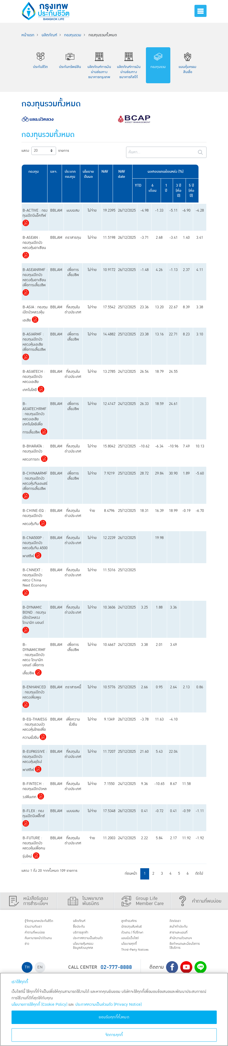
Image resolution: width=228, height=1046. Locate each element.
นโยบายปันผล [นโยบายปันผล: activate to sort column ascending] (90, 174)
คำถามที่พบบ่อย (39, 935)
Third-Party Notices (140, 956)
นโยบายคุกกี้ (132, 949)
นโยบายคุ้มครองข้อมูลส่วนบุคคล (87, 956)
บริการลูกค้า (84, 935)
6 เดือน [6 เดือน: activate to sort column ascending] (157, 188)
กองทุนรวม (72, 35)
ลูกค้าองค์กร (132, 921)
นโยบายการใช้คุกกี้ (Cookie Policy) (39, 1004)
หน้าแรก (27, 35)
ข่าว (29, 949)
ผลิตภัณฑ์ (49, 35)
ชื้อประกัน (81, 928)
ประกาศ (87, 945)
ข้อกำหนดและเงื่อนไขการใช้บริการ (186, 951)
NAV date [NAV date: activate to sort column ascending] (124, 174)
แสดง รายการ (45, 151)
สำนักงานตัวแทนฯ (185, 942)
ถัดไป (199, 874)
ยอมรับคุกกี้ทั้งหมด (114, 1017)
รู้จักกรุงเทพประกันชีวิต (44, 921)
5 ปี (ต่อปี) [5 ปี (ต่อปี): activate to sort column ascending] (198, 190)
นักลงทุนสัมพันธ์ (135, 928)
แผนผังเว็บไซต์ (133, 942)
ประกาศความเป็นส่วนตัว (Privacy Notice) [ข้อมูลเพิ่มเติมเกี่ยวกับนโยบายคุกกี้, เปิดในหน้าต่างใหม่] (108, 1004)
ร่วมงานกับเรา (37, 928)
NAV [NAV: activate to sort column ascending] (107, 171)
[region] (114, 1009)
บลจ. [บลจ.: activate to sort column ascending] (55, 171)
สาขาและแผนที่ (182, 935)
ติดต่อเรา (178, 921)
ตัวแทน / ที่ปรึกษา (136, 935)
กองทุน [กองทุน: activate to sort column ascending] (34, 171)
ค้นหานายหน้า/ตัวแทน (43, 942)
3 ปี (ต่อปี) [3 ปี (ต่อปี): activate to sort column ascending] (185, 190)
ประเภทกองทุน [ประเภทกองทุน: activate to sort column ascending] (71, 174)
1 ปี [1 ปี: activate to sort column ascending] (171, 185)
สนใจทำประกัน (182, 928)
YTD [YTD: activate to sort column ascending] (142, 185)
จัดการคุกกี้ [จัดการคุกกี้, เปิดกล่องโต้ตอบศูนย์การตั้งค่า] (114, 1035)
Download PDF (26, 223)
